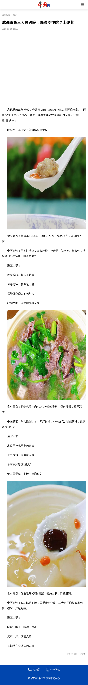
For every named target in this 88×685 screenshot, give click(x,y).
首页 (15, 15)
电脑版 (36, 669)
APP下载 (55, 669)
